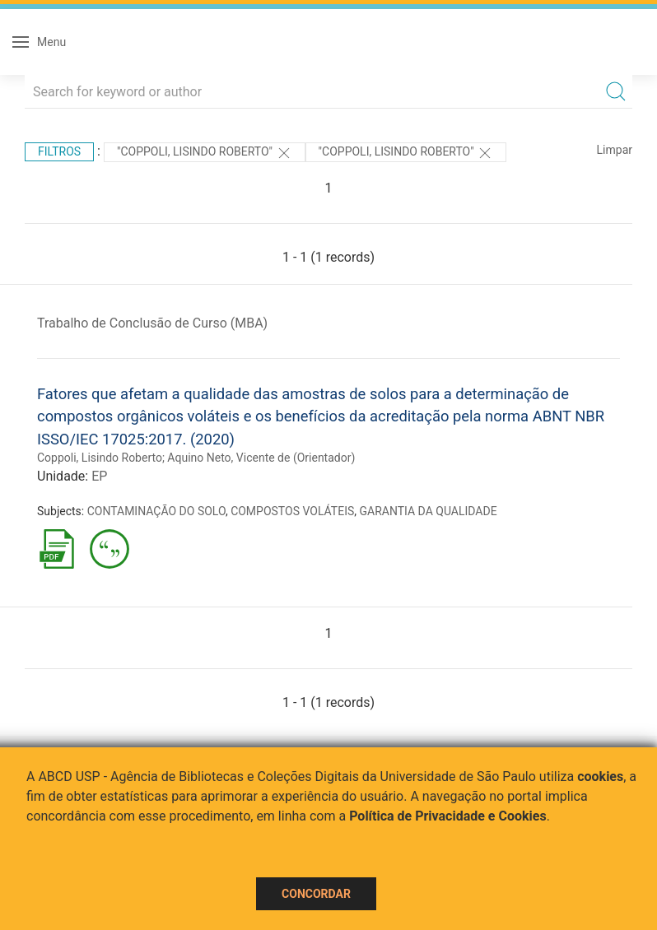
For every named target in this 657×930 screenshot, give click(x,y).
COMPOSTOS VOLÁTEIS (292, 511)
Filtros (59, 151)
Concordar (316, 893)
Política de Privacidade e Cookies (448, 816)
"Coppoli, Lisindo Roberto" (204, 153)
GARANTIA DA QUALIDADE (428, 511)
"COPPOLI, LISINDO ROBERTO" (406, 153)
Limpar (614, 149)
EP (99, 476)
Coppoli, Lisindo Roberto (99, 457)
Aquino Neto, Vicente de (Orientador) (261, 457)
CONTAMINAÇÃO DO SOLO (156, 511)
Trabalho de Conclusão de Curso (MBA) (152, 323)
